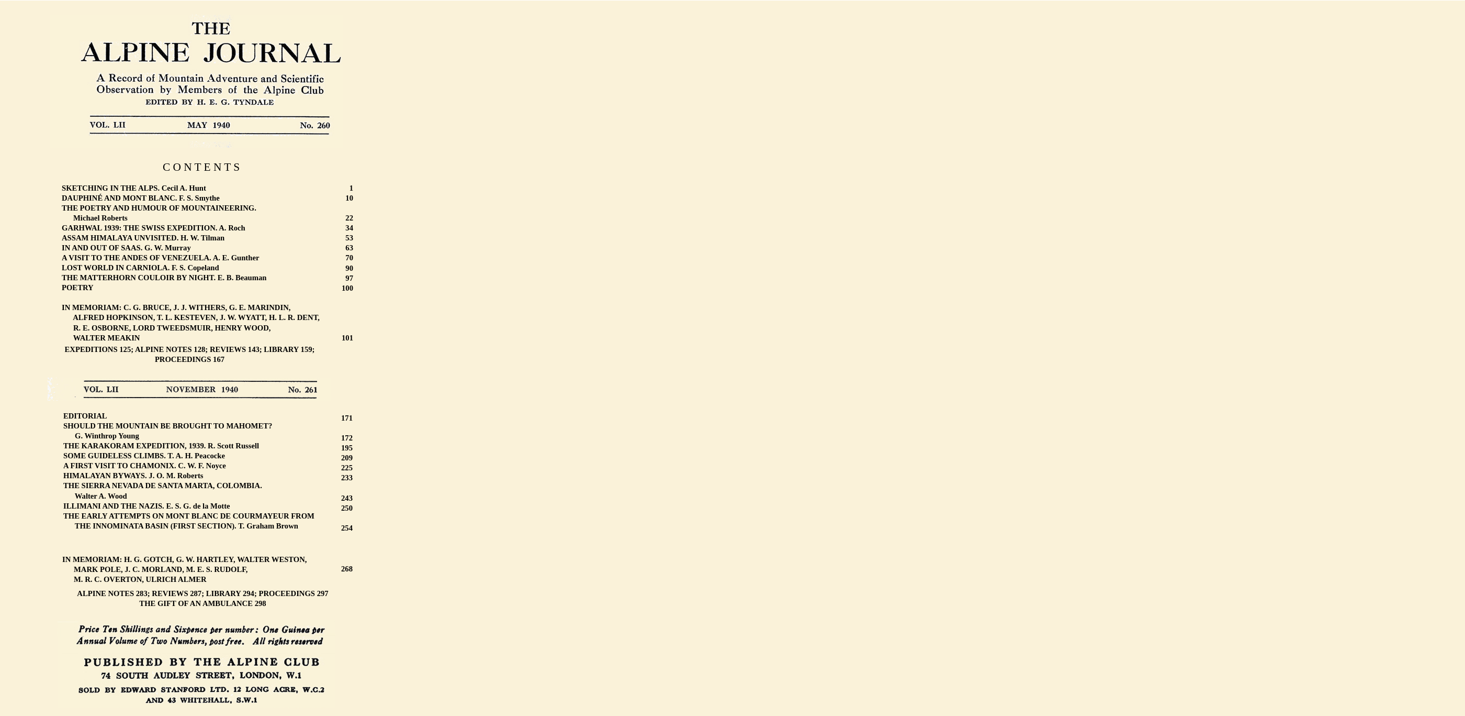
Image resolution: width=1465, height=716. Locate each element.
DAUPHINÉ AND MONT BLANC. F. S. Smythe (141, 198)
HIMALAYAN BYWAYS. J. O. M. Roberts (133, 475)
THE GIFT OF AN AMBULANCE (196, 603)
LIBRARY (281, 349)
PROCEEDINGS (183, 359)
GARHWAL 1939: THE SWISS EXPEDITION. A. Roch (153, 228)
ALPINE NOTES (163, 349)
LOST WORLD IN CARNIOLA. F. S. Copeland (140, 267)
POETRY (78, 287)
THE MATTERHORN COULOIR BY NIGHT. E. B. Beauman (164, 277)
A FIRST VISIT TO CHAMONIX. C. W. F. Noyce (144, 465)
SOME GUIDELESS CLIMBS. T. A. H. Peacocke (144, 455)
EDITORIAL (85, 416)
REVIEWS (228, 349)
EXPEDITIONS (91, 349)
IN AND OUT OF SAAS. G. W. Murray (126, 248)
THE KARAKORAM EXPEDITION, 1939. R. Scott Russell (161, 446)
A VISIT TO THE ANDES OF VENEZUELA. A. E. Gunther (160, 258)
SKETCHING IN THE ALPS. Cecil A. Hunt (134, 188)
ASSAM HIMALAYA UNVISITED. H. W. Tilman (143, 238)
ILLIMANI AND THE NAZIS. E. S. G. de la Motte (146, 506)
